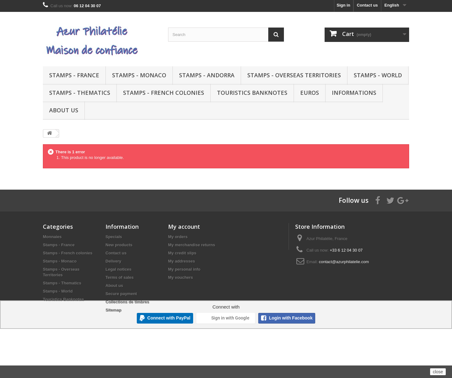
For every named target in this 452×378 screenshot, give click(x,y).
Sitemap (113, 310)
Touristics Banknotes (252, 92)
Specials (113, 236)
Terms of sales (119, 277)
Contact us (367, 5)
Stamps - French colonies (163, 92)
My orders (177, 236)
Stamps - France (74, 75)
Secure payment (121, 293)
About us (63, 110)
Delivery (113, 261)
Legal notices (118, 269)
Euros (309, 92)
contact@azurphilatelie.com (344, 261)
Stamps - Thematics (79, 92)
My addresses (181, 261)
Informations (354, 92)
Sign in (343, 5)
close (438, 371)
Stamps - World (378, 75)
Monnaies (52, 236)
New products (118, 245)
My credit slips (182, 253)
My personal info (184, 269)
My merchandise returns (191, 245)
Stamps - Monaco (139, 75)
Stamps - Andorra (206, 75)
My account (184, 226)
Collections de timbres (127, 301)
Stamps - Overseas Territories (294, 75)
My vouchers (180, 277)
